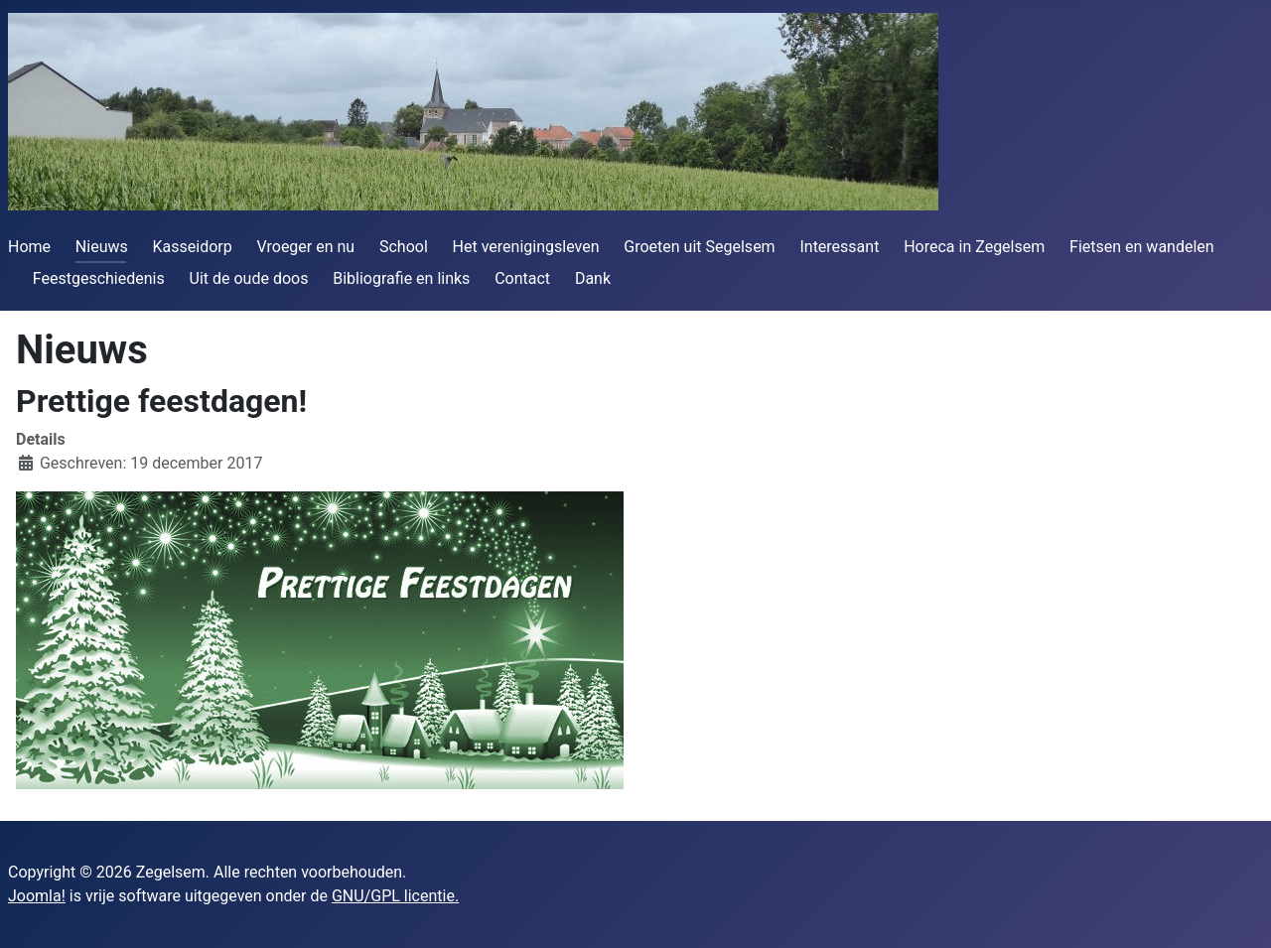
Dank (593, 278)
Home (29, 246)
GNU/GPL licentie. (395, 895)
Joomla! (37, 895)
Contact (522, 278)
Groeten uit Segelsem (699, 246)
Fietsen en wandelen (1141, 246)
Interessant (839, 246)
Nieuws (101, 246)
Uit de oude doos (249, 278)
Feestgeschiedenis (99, 278)
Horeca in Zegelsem (974, 246)
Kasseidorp (192, 246)
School (403, 246)
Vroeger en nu (306, 246)
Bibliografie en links (401, 278)
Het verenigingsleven (526, 246)
